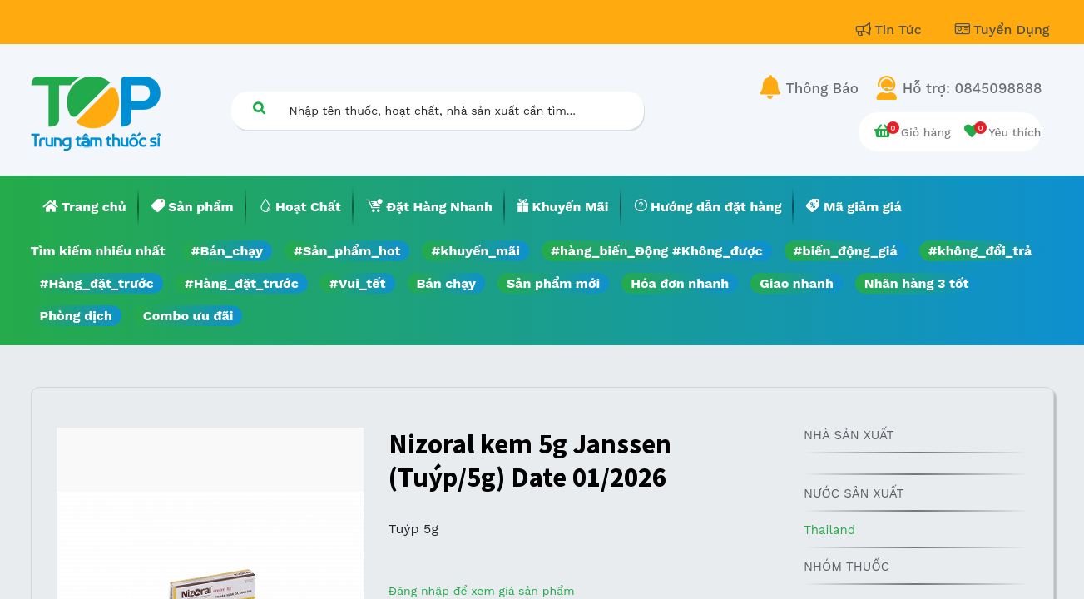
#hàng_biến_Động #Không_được (657, 251)
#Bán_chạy (227, 251)
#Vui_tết (357, 283)
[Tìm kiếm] (259, 108)
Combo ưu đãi (188, 316)
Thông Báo (822, 88)
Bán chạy (446, 283)
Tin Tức (891, 29)
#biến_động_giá (846, 251)
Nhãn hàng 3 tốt (916, 283)
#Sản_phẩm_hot (347, 251)
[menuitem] (85, 207)
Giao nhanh (797, 283)
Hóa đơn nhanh (680, 283)
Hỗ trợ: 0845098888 (972, 88)
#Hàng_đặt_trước (97, 283)
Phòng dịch (76, 316)
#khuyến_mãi (475, 251)
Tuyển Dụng (1002, 29)
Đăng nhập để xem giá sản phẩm (482, 590)
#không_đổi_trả (980, 251)
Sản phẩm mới (553, 283)
